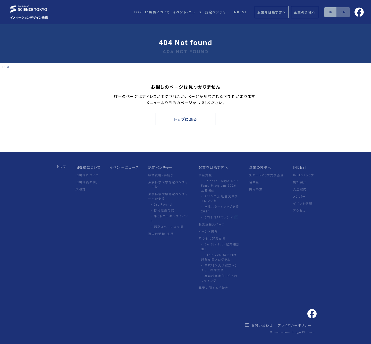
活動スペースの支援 (169, 227)
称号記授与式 (164, 210)
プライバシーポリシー (295, 325)
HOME (6, 67)
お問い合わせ (259, 325)
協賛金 (254, 182)
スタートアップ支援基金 (266, 175)
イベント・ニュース (187, 12)
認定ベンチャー (217, 12)
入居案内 (300, 189)
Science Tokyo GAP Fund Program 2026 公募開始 (219, 185)
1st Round (163, 204)
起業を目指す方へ (213, 167)
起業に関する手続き (213, 287)
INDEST (240, 12)
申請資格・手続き (160, 175)
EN (343, 12)
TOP (138, 12)
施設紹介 (300, 182)
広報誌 (81, 189)
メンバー (299, 196)
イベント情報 (208, 231)
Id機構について (157, 12)
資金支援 (205, 175)
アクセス (299, 210)
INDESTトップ (303, 175)
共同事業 (256, 189)
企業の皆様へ (260, 167)
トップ (61, 166)
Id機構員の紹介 (88, 182)
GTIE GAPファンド (219, 217)
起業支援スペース (212, 224)
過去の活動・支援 (161, 234)
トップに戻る (185, 119)
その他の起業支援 (212, 238)
